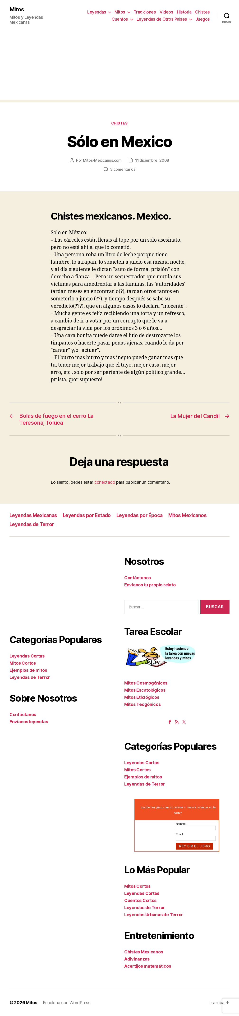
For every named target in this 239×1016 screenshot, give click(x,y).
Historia (184, 11)
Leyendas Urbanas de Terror (153, 914)
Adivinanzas (137, 958)
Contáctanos (22, 714)
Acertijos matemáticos (147, 966)
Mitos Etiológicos (141, 696)
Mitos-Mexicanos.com (102, 160)
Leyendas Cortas (27, 655)
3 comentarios (122, 169)
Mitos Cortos (22, 663)
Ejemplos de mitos (28, 670)
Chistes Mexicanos (143, 951)
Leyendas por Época (141, 515)
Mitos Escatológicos (144, 689)
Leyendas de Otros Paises (162, 19)
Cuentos (120, 19)
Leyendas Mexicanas (33, 515)
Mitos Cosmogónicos (145, 682)
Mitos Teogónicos (142, 704)
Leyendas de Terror (32, 524)
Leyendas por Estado (88, 515)
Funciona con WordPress (66, 1002)
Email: (180, 834)
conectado (104, 481)
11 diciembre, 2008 (152, 160)
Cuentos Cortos (140, 900)
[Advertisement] (119, 67)
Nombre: (181, 823)
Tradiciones (145, 11)
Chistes (202, 11)
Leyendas (96, 11)
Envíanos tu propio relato (149, 584)
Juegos (203, 19)
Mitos (16, 9)
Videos (166, 11)
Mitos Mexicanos (190, 515)
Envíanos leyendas (28, 721)
